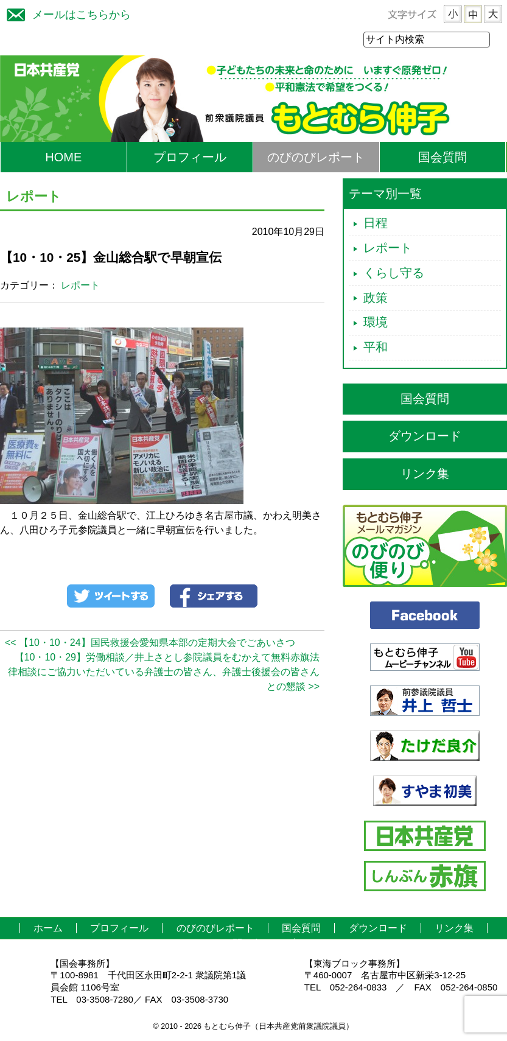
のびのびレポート (316, 157)
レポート (80, 286)
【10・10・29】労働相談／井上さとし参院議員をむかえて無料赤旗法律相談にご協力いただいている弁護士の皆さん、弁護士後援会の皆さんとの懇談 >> (164, 672)
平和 (375, 347)
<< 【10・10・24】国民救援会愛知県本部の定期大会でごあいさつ (150, 643)
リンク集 (424, 474)
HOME (63, 157)
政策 (375, 298)
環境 (375, 322)
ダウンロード (424, 436)
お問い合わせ (252, 944)
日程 (375, 223)
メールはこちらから (66, 13)
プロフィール (189, 157)
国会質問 (442, 157)
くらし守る (393, 273)
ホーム (48, 929)
